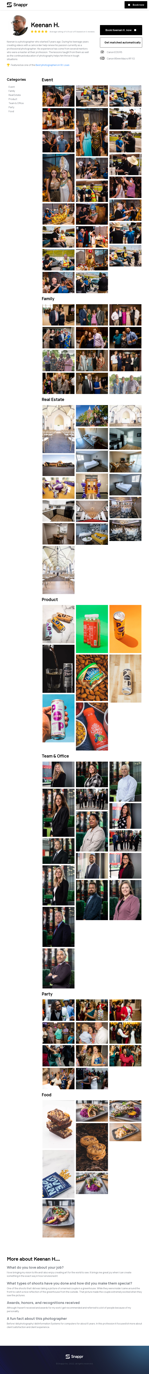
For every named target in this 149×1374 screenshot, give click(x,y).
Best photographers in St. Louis (52, 65)
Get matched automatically (122, 42)
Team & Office (16, 103)
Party (11, 107)
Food (11, 111)
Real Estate (15, 95)
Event (12, 86)
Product (13, 99)
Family (12, 91)
